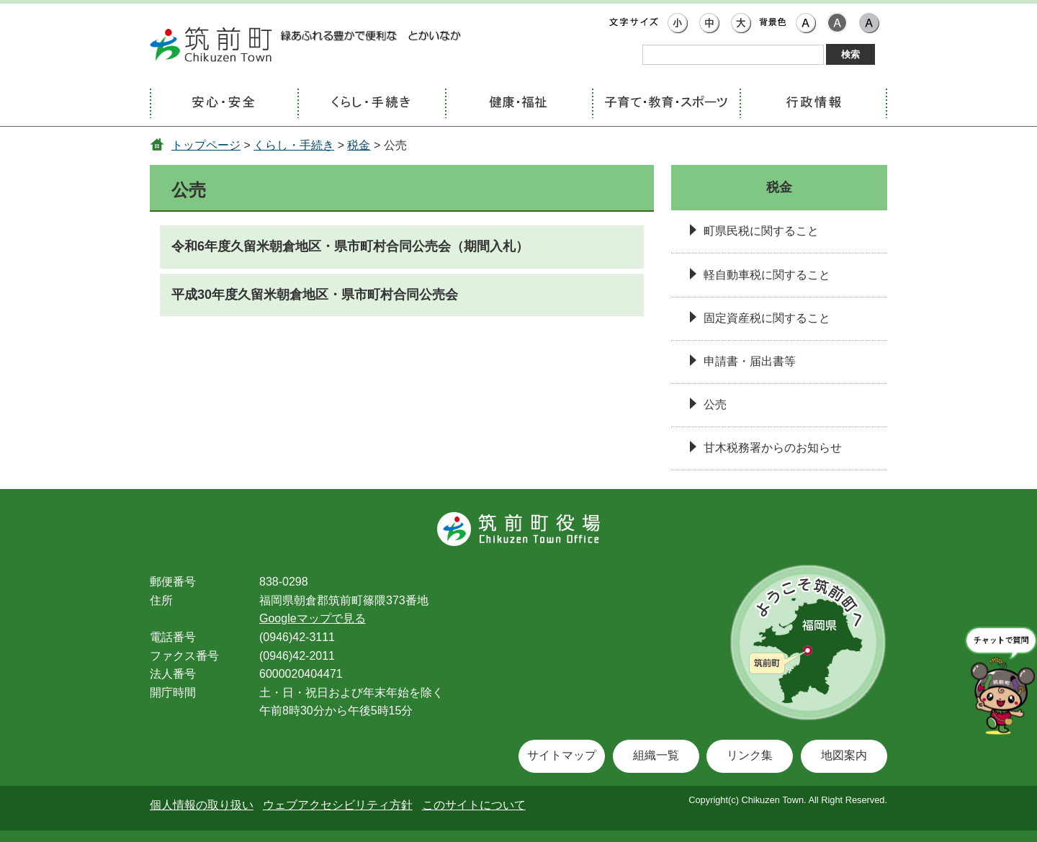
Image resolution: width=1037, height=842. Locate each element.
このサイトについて (474, 805)
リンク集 (750, 755)
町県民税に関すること (761, 231)
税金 (358, 145)
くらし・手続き (293, 145)
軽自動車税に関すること (767, 275)
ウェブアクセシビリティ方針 (338, 805)
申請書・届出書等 (750, 361)
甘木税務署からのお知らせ (773, 448)
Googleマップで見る (312, 618)
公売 (715, 404)
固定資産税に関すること (767, 318)
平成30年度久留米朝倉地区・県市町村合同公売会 (314, 294)
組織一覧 (656, 755)
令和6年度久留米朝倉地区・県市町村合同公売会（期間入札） (350, 246)
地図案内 (844, 755)
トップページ (206, 145)
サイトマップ (561, 755)
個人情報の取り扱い (201, 805)
